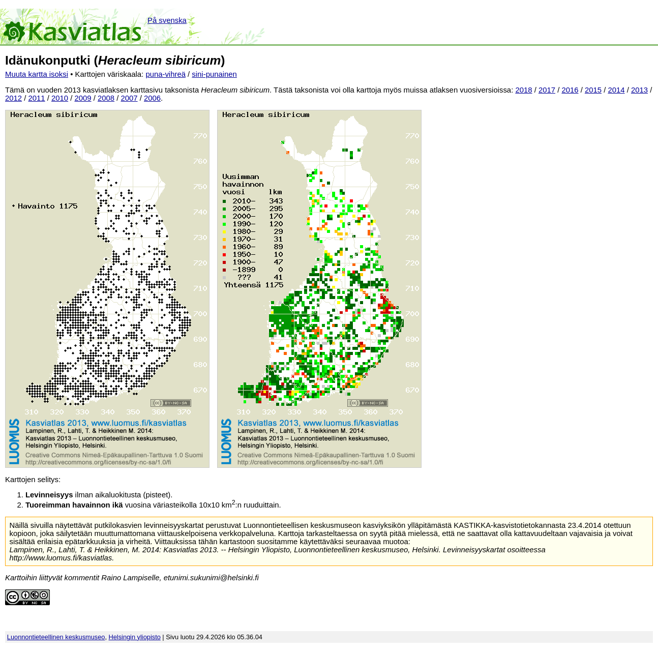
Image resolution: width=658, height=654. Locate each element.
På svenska (167, 20)
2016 (569, 90)
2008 (106, 98)
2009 (83, 98)
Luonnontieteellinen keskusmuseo (56, 637)
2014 (616, 90)
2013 (639, 90)
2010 (59, 98)
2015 (593, 90)
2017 (547, 90)
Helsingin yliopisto (135, 637)
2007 (129, 98)
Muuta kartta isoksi (36, 74)
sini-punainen (214, 74)
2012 (13, 98)
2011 (36, 98)
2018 (523, 90)
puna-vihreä (165, 74)
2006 (152, 98)
